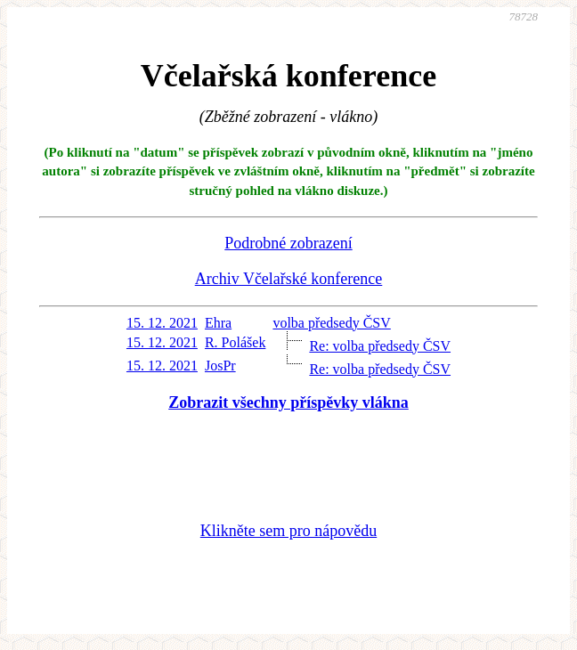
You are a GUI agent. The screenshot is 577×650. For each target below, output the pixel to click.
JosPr (220, 365)
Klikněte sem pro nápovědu (288, 531)
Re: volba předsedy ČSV (380, 345)
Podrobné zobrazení (288, 243)
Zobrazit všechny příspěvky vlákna (288, 402)
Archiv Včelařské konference (289, 279)
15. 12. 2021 (162, 322)
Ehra (218, 322)
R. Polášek (235, 342)
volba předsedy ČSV (331, 322)
